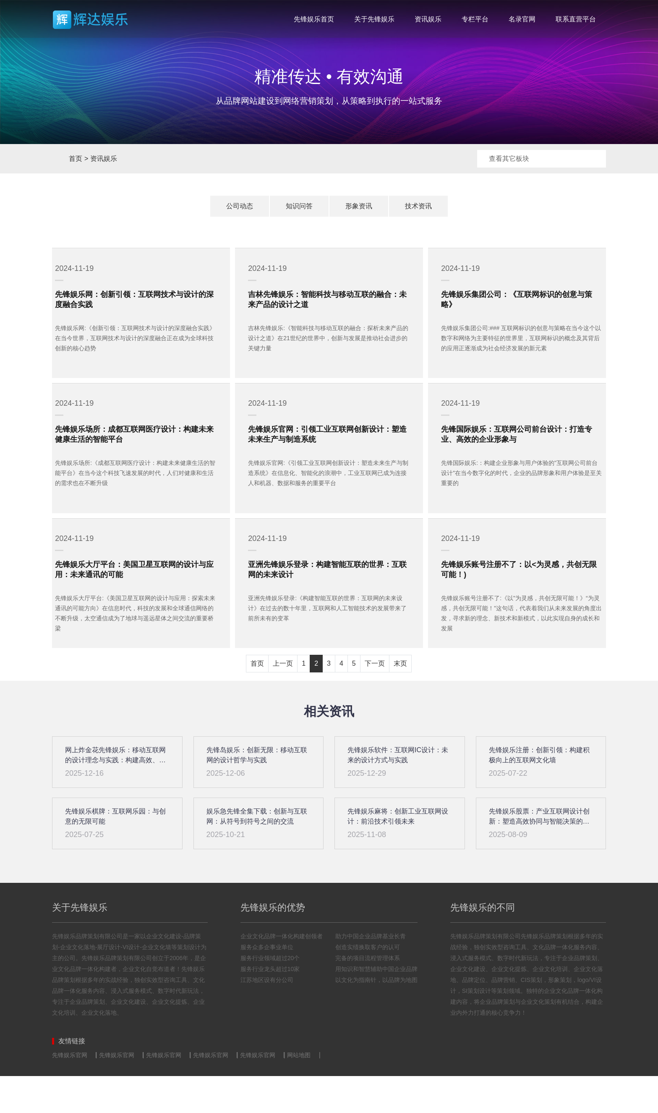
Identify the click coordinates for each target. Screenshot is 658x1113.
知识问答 (299, 206)
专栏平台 (475, 19)
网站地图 (299, 1092)
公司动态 (239, 206)
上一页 (283, 700)
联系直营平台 (576, 19)
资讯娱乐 (428, 19)
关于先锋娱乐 (374, 19)
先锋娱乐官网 (69, 1092)
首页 (59, 159)
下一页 (375, 700)
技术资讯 (418, 206)
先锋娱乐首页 (314, 19)
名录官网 (522, 19)
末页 (400, 700)
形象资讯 (358, 206)
